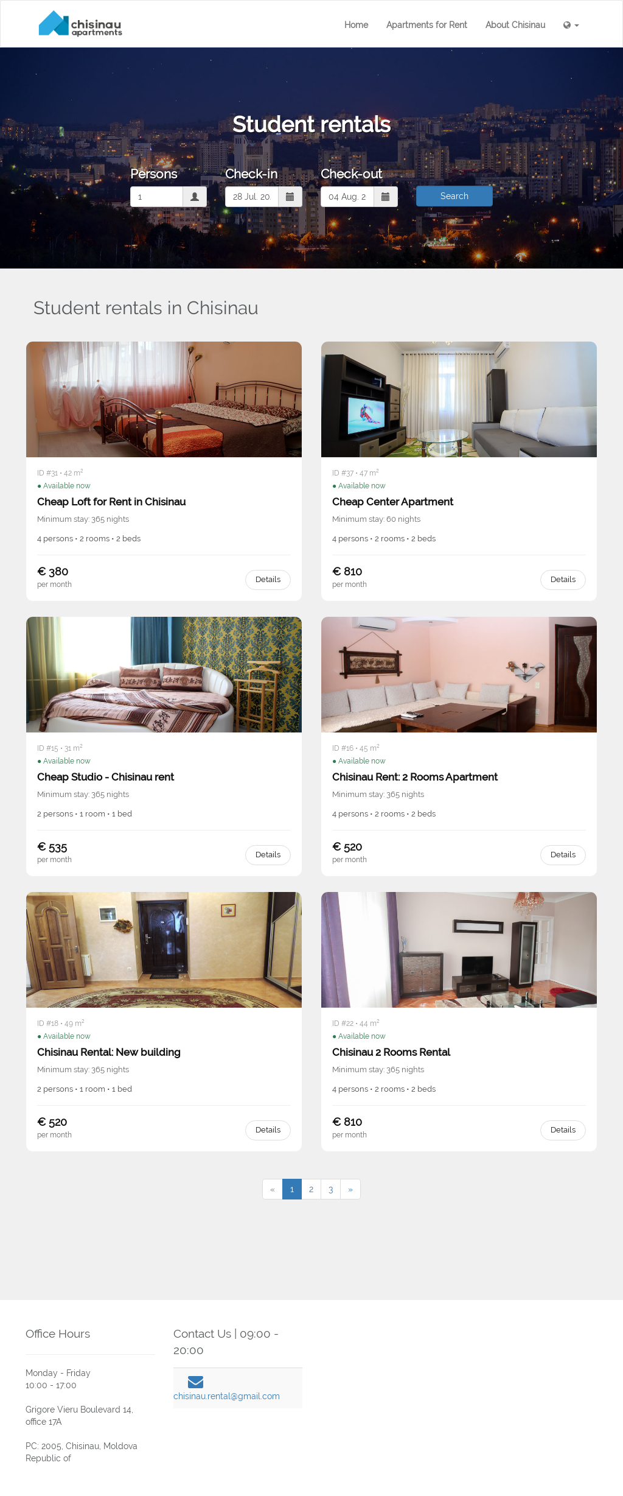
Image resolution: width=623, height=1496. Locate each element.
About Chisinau (515, 25)
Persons (153, 173)
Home (356, 25)
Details (268, 579)
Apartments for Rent (426, 25)
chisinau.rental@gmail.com (226, 1396)
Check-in (251, 173)
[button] (571, 25)
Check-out (351, 173)
